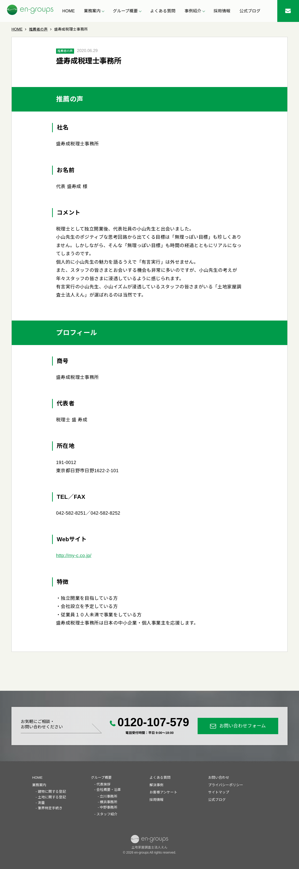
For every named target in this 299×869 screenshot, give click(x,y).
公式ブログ (249, 11)
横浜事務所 (108, 802)
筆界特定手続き (50, 808)
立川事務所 (108, 796)
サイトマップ (218, 792)
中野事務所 (108, 807)
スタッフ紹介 (106, 814)
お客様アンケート (163, 792)
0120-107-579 (153, 722)
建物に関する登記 (52, 791)
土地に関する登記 (52, 797)
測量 (41, 803)
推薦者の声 (65, 51)
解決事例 (157, 785)
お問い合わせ (218, 777)
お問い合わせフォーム (242, 725)
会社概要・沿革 (108, 790)
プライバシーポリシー (225, 785)
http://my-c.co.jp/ (73, 555)
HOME (68, 11)
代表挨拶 (103, 784)
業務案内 (39, 785)
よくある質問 (162, 11)
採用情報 (222, 11)
